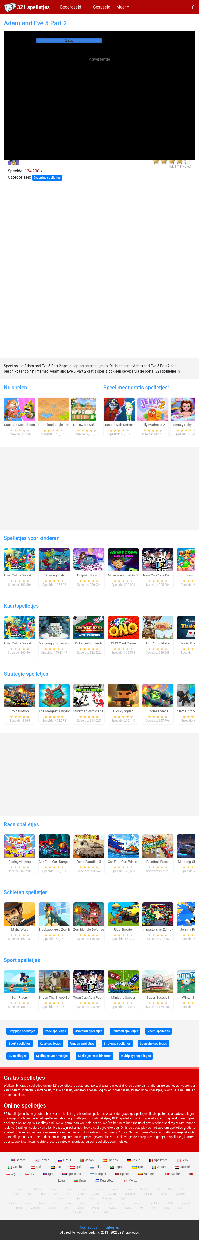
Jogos (87, 1160)
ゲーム (130, 1180)
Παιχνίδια (104, 1180)
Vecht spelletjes (158, 1031)
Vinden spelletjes (82, 1043)
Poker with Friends (89, 643)
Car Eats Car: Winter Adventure (131, 862)
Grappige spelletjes (47, 177)
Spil (75, 1167)
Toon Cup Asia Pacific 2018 (162, 575)
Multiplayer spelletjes (136, 1056)
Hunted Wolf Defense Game (124, 425)
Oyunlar (173, 1174)
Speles (122, 1174)
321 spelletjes (33, 7)
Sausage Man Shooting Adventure (29, 425)
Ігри (138, 1167)
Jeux (182, 1160)
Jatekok (182, 1167)
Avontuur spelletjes (88, 1031)
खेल (93, 1212)
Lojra (166, 1207)
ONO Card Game (123, 643)
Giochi (15, 1167)
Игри (80, 1180)
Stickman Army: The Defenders (96, 711)
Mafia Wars (19, 929)
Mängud (98, 1174)
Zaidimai (147, 1174)
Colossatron (20, 711)
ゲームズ (121, 1212)
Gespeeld (101, 7)
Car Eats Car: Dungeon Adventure (63, 862)
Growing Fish (54, 575)
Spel (56, 1167)
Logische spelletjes (153, 1043)
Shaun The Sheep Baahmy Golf (62, 997)
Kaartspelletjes (21, 606)
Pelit (96, 1167)
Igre (48, 1174)
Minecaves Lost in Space (126, 575)
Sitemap (112, 1227)
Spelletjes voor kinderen (32, 538)
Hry (30, 1174)
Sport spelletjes (22, 960)
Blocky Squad (123, 711)
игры (42, 1193)
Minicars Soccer (123, 997)
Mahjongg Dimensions (55, 643)
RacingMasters (20, 862)
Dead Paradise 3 (89, 862)
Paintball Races (157, 862)
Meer (121, 7)
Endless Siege (157, 711)
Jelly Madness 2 (153, 425)
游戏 (106, 1212)
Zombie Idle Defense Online (93, 929)
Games (18, 1160)
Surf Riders (19, 997)
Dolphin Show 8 (89, 575)
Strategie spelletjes (26, 674)
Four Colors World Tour (21, 575)
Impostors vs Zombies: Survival (165, 929)
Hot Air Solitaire (158, 643)
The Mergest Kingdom (55, 711)
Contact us (88, 1227)
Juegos (110, 1160)
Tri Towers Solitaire (87, 425)
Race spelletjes (21, 824)
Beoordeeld (70, 7)
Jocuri (159, 1167)
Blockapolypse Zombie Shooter (62, 929)
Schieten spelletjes (26, 892)
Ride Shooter (123, 929)
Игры (65, 1160)
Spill (36, 1167)
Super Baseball (158, 997)
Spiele (134, 1160)
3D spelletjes (18, 1056)
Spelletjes (158, 1160)
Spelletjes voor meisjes (52, 1056)
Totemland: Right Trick (54, 425)
